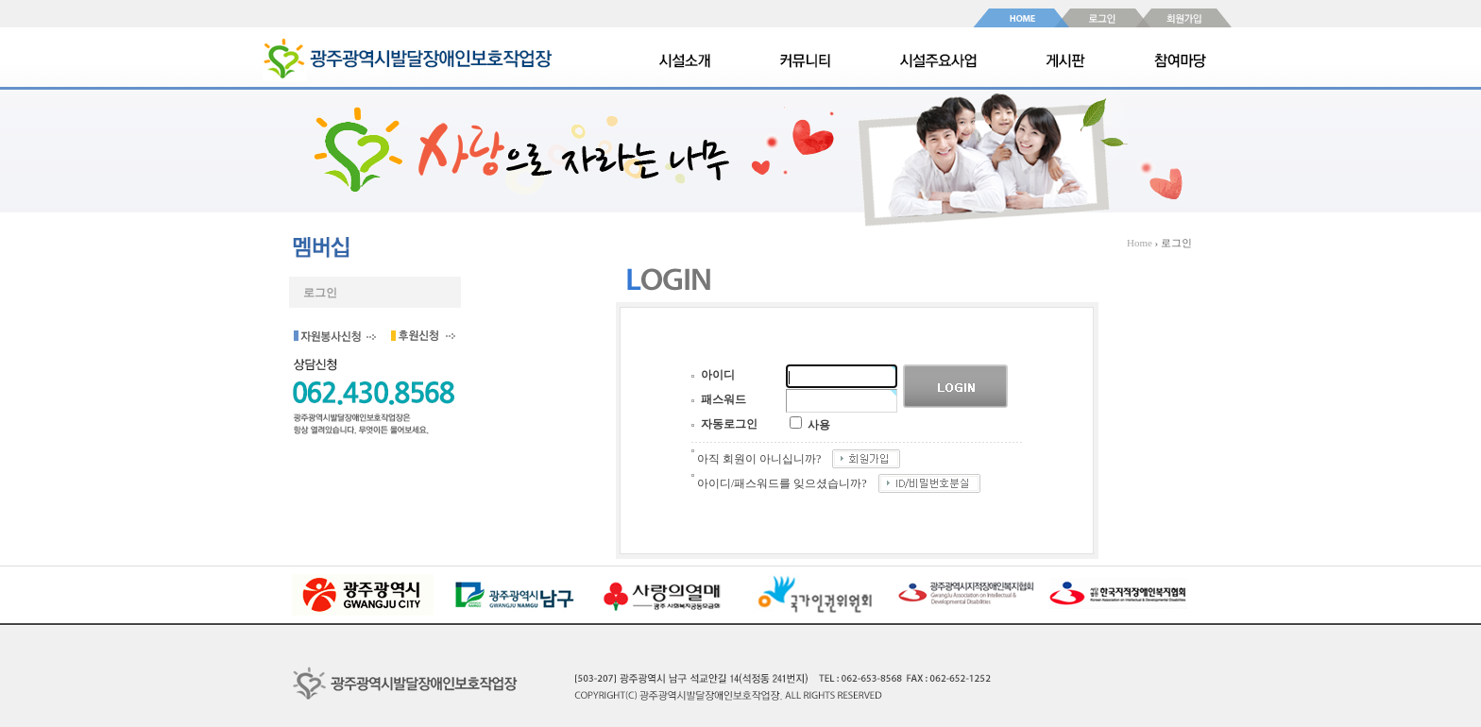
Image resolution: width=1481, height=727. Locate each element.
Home (1139, 242)
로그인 (320, 292)
